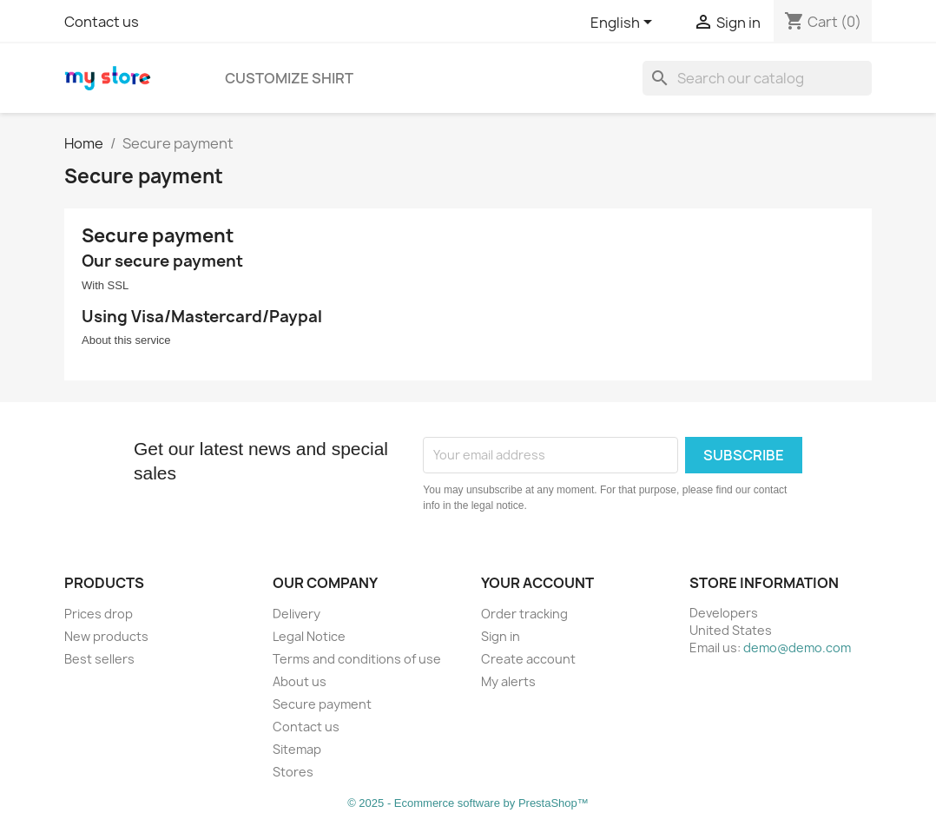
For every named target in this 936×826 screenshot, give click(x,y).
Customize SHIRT (289, 78)
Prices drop (98, 613)
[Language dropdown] (624, 23)
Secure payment (322, 704)
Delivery (296, 613)
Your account (537, 582)
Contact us (101, 21)
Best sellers (99, 659)
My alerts (508, 681)
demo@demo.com (797, 647)
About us (299, 681)
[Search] (757, 78)
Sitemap (297, 749)
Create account (528, 659)
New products (106, 636)
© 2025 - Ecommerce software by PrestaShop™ (468, 802)
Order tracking (524, 613)
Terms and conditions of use (357, 659)
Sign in (500, 636)
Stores (293, 771)
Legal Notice (309, 636)
